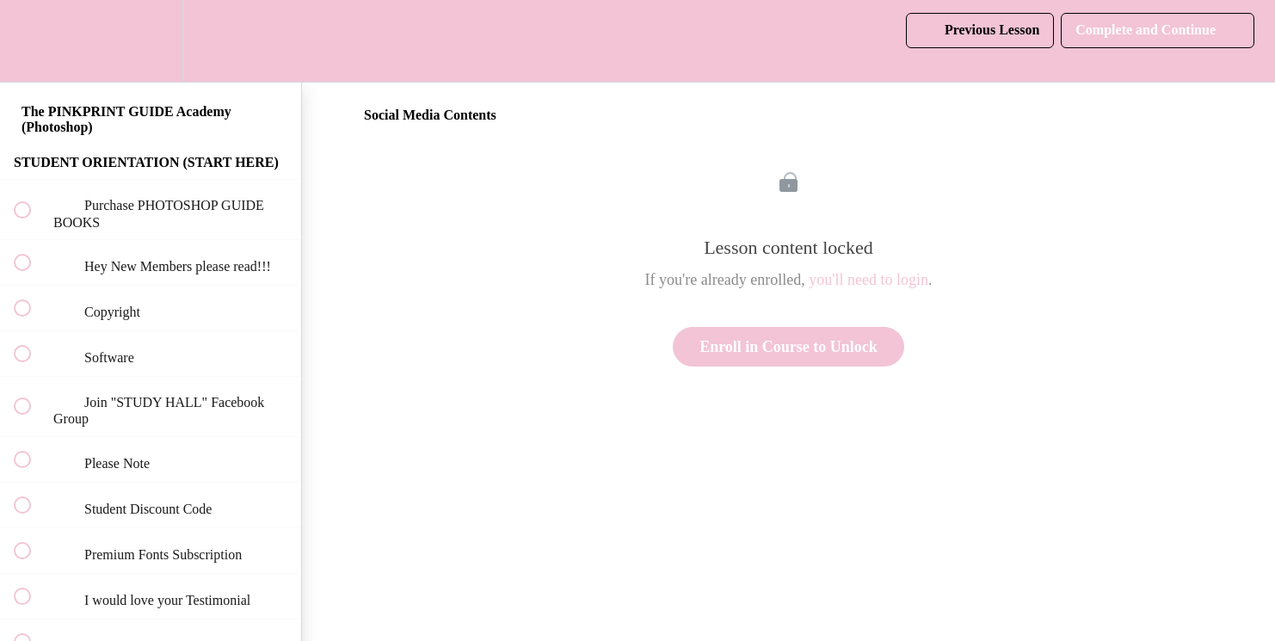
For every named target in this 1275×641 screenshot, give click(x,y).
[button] (32, 41)
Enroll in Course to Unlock (788, 346)
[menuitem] (150, 41)
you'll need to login (868, 279)
